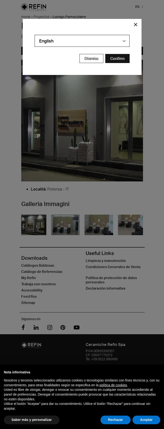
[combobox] (82, 41)
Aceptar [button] (146, 420)
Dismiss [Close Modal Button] (91, 58)
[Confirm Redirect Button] (117, 58)
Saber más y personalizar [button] (31, 420)
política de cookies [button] (113, 385)
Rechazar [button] (115, 420)
